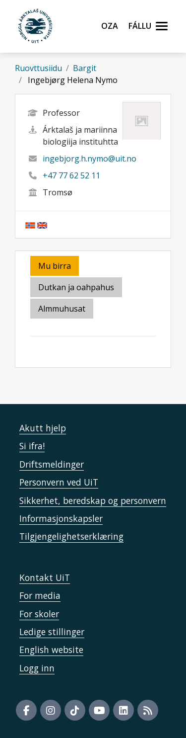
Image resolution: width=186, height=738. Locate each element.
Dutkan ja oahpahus (76, 287)
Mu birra (54, 265)
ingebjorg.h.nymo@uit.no (89, 158)
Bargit (84, 68)
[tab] (62, 309)
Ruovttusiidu (38, 68)
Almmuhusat (61, 308)
